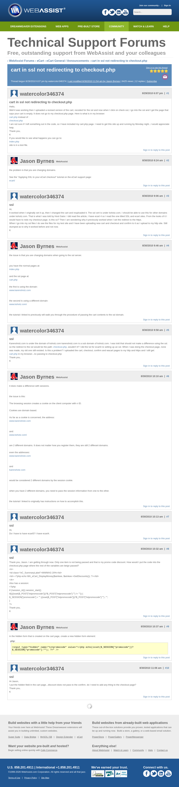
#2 (167, 160)
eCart (40, 60)
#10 (167, 669)
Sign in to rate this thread (156, 68)
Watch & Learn (143, 26)
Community (116, 26)
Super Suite (14, 738)
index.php (14, 141)
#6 (167, 376)
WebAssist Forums (21, 60)
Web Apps (62, 26)
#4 (167, 245)
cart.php (13, 117)
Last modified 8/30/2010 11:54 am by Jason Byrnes (94, 81)
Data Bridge (30, 738)
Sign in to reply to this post (156, 150)
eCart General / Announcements (67, 60)
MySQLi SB (46, 738)
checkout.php (16, 120)
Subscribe (152, 81)
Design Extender (64, 738)
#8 (167, 548)
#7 (167, 516)
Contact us (162, 751)
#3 (167, 195)
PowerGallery (115, 738)
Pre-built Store (89, 26)
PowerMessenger (135, 738)
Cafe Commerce (49, 751)
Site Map (45, 779)
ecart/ (12, 180)
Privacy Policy (30, 779)
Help (150, 751)
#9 (167, 626)
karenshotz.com (17, 470)
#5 (167, 330)
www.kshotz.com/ (18, 304)
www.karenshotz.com (20, 290)
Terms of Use (14, 779)
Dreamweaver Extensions (28, 26)
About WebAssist (100, 751)
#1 (167, 93)
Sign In (167, 5)
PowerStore (98, 738)
